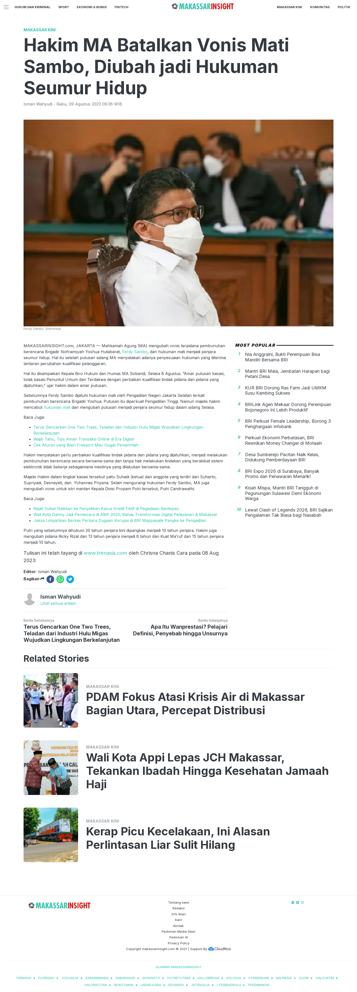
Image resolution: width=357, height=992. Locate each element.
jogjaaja (69, 978)
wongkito (151, 978)
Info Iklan (179, 914)
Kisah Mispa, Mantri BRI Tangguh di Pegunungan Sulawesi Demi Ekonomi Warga (283, 493)
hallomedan (208, 978)
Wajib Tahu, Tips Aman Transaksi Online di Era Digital (83, 439)
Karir (178, 920)
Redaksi (179, 908)
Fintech (121, 7)
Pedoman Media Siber (179, 931)
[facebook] (50, 579)
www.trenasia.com (105, 553)
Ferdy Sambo (135, 351)
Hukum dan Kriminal (32, 7)
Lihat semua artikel (58, 603)
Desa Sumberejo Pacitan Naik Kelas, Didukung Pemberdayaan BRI (282, 457)
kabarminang (97, 978)
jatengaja (200, 985)
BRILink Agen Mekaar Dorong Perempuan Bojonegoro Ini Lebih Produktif (288, 407)
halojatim (325, 978)
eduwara (176, 985)
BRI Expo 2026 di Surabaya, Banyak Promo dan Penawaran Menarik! (282, 474)
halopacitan (96, 985)
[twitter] (70, 579)
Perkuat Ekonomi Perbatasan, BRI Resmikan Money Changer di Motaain (283, 440)
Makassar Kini (289, 7)
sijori (304, 978)
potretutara (179, 978)
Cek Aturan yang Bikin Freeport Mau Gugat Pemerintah (85, 445)
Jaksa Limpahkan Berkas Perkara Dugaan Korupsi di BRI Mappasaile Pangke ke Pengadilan (119, 520)
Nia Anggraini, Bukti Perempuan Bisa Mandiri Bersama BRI (282, 357)
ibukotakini (123, 985)
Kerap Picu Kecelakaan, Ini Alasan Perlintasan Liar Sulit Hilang (178, 838)
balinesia (284, 978)
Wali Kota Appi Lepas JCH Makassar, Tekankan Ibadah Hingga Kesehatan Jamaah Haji (207, 771)
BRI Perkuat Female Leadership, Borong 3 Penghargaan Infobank (288, 423)
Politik (344, 7)
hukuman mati (58, 407)
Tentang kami (178, 902)
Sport (63, 7)
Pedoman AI (178, 937)
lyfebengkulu (229, 985)
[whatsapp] (60, 579)
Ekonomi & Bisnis (92, 7)
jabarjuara (151, 985)
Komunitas (320, 7)
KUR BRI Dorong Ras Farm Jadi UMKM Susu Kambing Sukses (285, 390)
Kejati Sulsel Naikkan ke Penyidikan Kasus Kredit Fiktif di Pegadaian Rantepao (106, 508)
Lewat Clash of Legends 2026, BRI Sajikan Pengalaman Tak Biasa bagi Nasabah (289, 512)
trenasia (23, 978)
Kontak (178, 926)
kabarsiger (125, 978)
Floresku (46, 978)
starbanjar (258, 978)
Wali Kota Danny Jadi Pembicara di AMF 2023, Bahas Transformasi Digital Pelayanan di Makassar (125, 514)
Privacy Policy (178, 943)
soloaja (233, 978)
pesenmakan (258, 985)
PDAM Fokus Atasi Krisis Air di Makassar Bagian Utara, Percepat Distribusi (195, 703)
